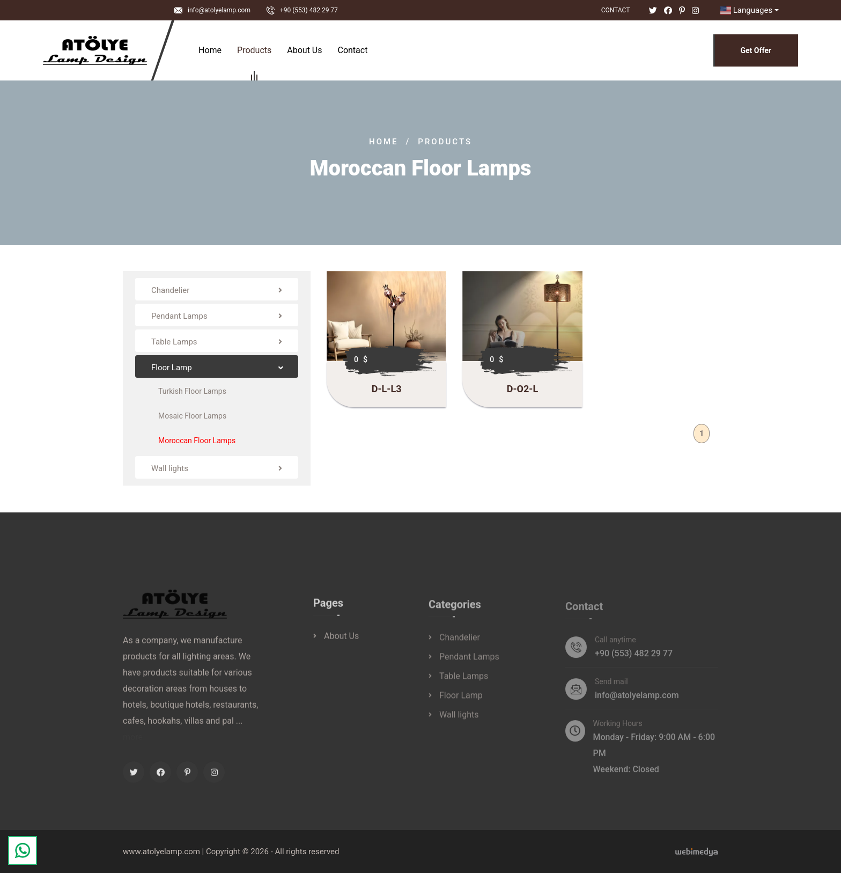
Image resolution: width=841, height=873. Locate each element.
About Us (304, 50)
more (133, 743)
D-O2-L (522, 388)
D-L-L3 (387, 388)
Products (254, 51)
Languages (745, 10)
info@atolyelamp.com (219, 10)
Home (210, 50)
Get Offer (755, 50)
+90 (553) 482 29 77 (309, 10)
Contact (615, 10)
